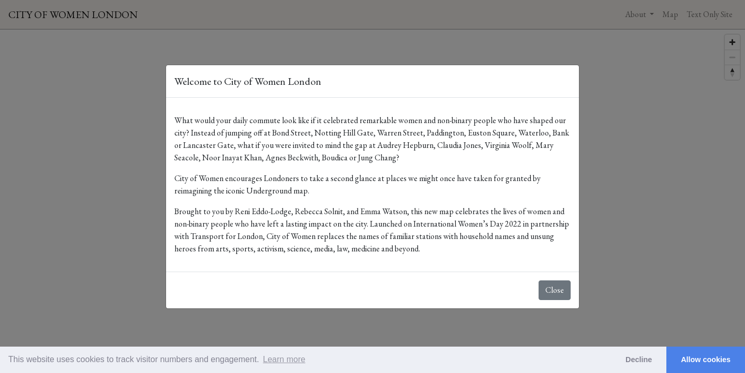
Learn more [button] (284, 359)
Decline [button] (638, 359)
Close (554, 290)
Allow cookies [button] (706, 359)
